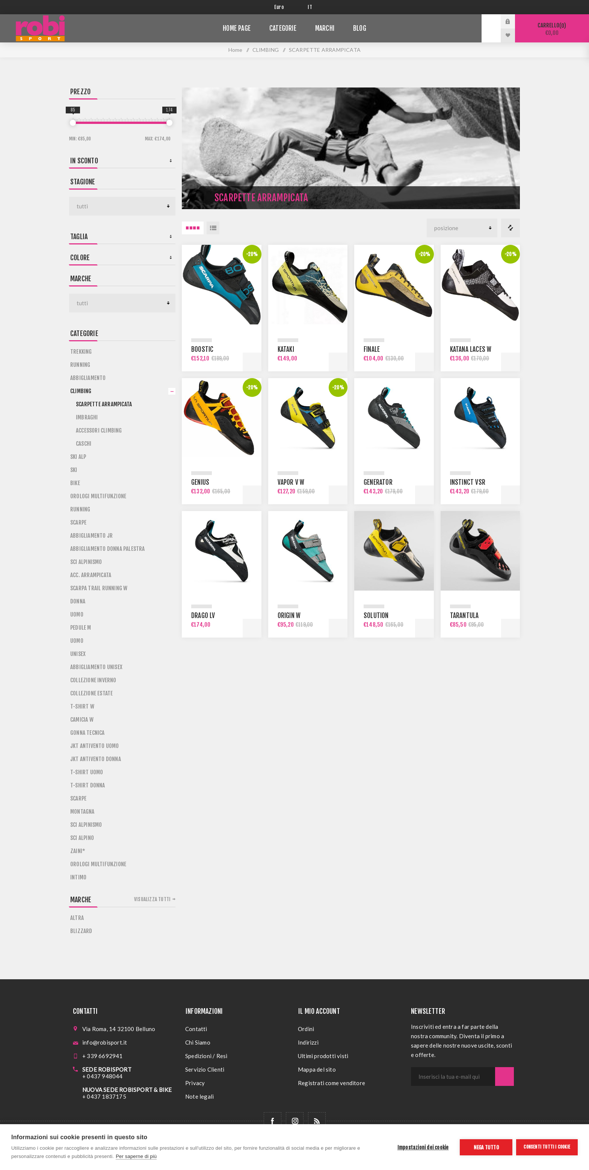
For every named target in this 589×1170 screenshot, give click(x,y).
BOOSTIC (202, 349)
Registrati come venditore (331, 1083)
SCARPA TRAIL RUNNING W (98, 588)
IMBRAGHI (87, 417)
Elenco (213, 228)
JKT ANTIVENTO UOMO (94, 745)
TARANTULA (464, 616)
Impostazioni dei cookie (423, 1147)
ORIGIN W (289, 616)
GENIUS (200, 482)
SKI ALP (78, 456)
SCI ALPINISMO (86, 561)
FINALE (372, 349)
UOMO (76, 614)
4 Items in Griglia (193, 228)
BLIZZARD (81, 931)
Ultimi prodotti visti (323, 1055)
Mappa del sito (317, 1069)
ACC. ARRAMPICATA (90, 575)
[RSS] (317, 1121)
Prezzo (80, 91)
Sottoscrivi (504, 1076)
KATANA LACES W (471, 349)
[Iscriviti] (453, 1076)
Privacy (195, 1083)
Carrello (552, 29)
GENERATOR (378, 482)
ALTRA (77, 917)
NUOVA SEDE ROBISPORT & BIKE (127, 1089)
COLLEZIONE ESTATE (91, 693)
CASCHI (83, 443)
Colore (80, 257)
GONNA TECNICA (87, 732)
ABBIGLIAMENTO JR (91, 535)
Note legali (199, 1096)
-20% (252, 254)
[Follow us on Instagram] (295, 1121)
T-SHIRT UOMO (86, 772)
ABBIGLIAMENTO (88, 377)
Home (235, 50)
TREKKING (81, 351)
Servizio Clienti (204, 1069)
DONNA (77, 601)
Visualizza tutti (152, 899)
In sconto (84, 161)
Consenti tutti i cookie (547, 1147)
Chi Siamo (197, 1042)
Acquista (252, 362)
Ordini (306, 1028)
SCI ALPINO (82, 837)
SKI (73, 469)
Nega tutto (486, 1147)
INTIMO (78, 877)
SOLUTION (376, 616)
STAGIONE (82, 182)
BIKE (75, 483)
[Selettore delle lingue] (311, 7)
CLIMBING (81, 391)
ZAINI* (77, 851)
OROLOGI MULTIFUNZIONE (98, 496)
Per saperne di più (136, 1156)
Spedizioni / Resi (206, 1055)
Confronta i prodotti (510, 228)
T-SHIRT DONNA (87, 785)
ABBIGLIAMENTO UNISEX (96, 667)
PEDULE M (80, 627)
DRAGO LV (203, 616)
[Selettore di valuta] (285, 7)
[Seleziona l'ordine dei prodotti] (462, 228)
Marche (80, 278)
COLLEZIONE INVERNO (93, 680)
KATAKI (286, 349)
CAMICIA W (82, 719)
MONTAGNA (82, 811)
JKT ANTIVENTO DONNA (95, 759)
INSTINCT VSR (467, 482)
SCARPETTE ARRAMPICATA (104, 404)
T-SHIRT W (82, 706)
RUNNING (80, 364)
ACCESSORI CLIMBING (99, 430)
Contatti (196, 1028)
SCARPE (78, 522)
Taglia (79, 236)
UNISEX (78, 653)
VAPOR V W (291, 482)
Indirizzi (308, 1042)
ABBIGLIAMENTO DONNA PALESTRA (107, 548)
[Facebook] (272, 1121)
